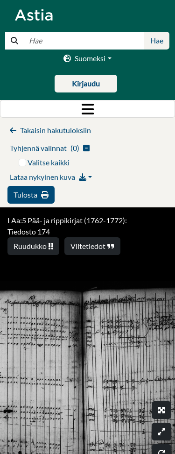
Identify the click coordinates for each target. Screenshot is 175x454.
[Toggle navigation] (87, 109)
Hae (156, 40)
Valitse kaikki (49, 162)
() (50, 147)
